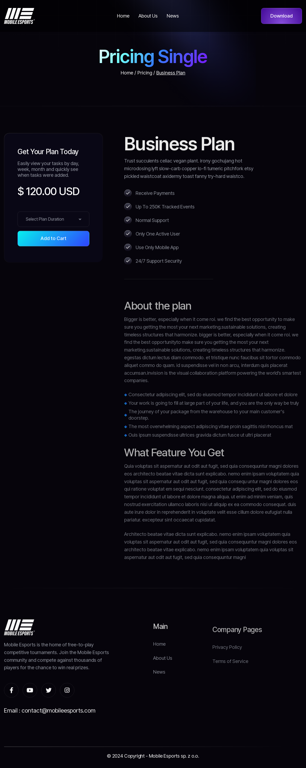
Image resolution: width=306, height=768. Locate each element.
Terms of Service (230, 679)
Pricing (144, 73)
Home (127, 73)
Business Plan (170, 73)
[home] (19, 16)
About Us (162, 670)
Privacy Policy (227, 665)
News (159, 684)
